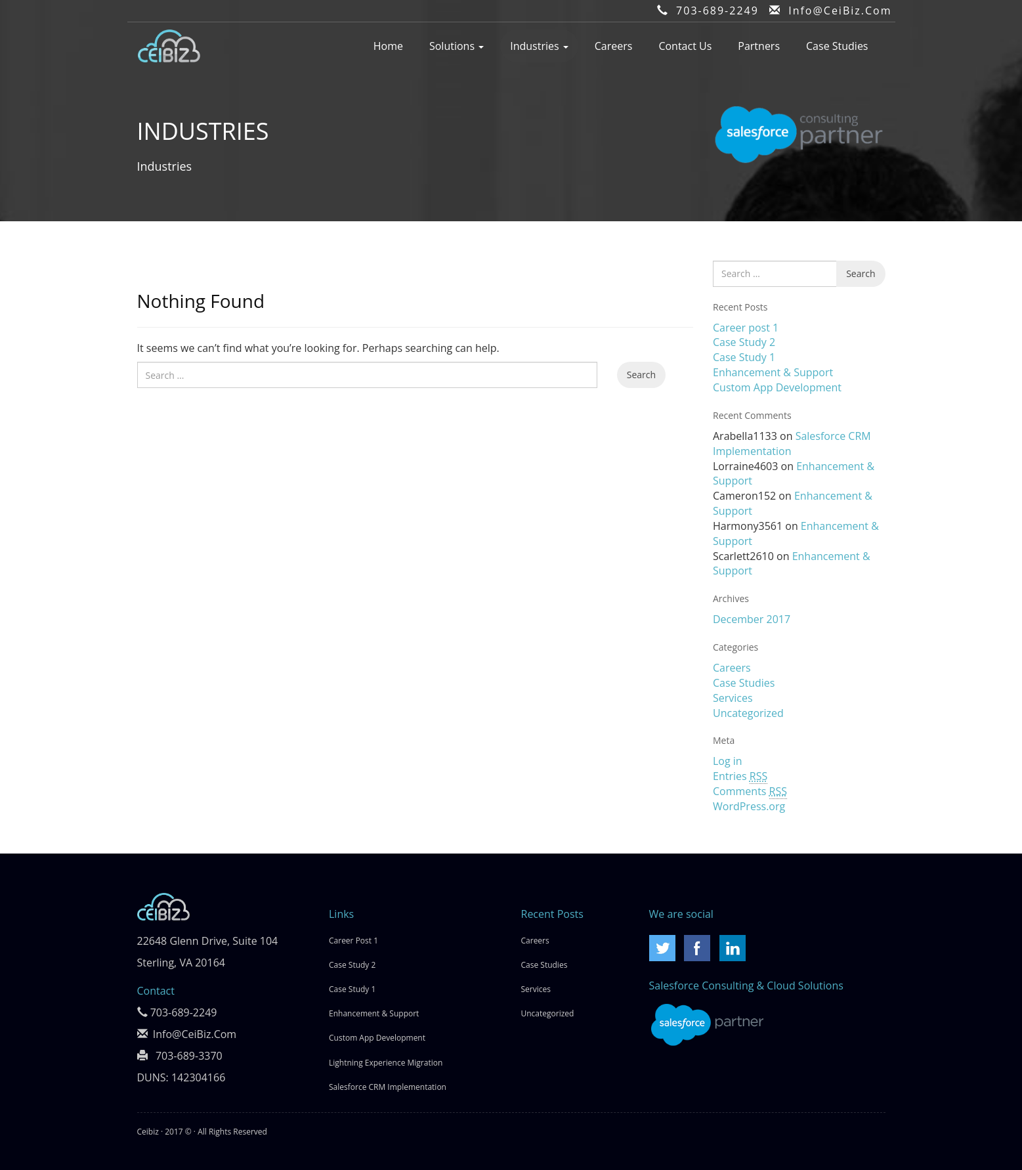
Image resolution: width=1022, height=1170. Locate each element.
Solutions (456, 46)
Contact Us (685, 46)
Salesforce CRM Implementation (387, 1087)
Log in (727, 761)
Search (641, 374)
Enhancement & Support (773, 372)
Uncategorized (748, 713)
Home (388, 46)
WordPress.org (749, 806)
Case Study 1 (744, 357)
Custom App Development (777, 387)
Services (733, 698)
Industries (539, 46)
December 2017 (751, 619)
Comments (750, 791)
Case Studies (837, 46)
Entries (740, 776)
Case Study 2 (744, 342)
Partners (759, 46)
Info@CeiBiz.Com (839, 10)
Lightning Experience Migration (385, 1062)
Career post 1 (745, 327)
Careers (614, 46)
